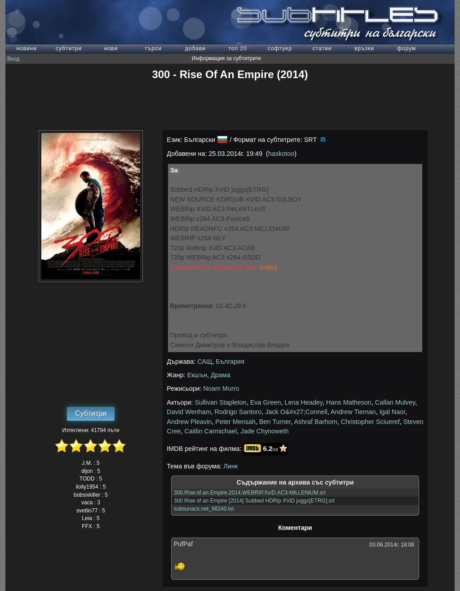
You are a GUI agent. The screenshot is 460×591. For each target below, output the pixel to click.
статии (322, 48)
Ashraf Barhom (315, 421)
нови (111, 48)
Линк (231, 466)
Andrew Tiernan (353, 411)
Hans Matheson (349, 402)
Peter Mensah (235, 421)
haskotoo (281, 153)
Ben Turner (275, 421)
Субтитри (90, 413)
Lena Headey (304, 402)
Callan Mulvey (395, 402)
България (230, 361)
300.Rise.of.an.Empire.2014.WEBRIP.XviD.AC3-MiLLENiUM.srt (250, 493)
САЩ (204, 361)
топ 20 (237, 48)
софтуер (280, 48)
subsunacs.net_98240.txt (204, 509)
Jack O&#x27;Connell (296, 411)
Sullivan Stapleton (221, 402)
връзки (364, 48)
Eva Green (265, 402)
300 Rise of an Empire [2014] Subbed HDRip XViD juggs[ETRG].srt (254, 501)
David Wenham (189, 411)
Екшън (197, 375)
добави (195, 48)
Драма (220, 375)
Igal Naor (393, 411)
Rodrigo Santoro (237, 411)
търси (153, 48)
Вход (13, 59)
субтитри (69, 48)
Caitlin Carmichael (211, 431)
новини (26, 48)
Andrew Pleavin (189, 421)
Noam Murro (221, 388)
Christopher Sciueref (370, 421)
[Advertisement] (230, 105)
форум (406, 48)
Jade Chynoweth (264, 431)
